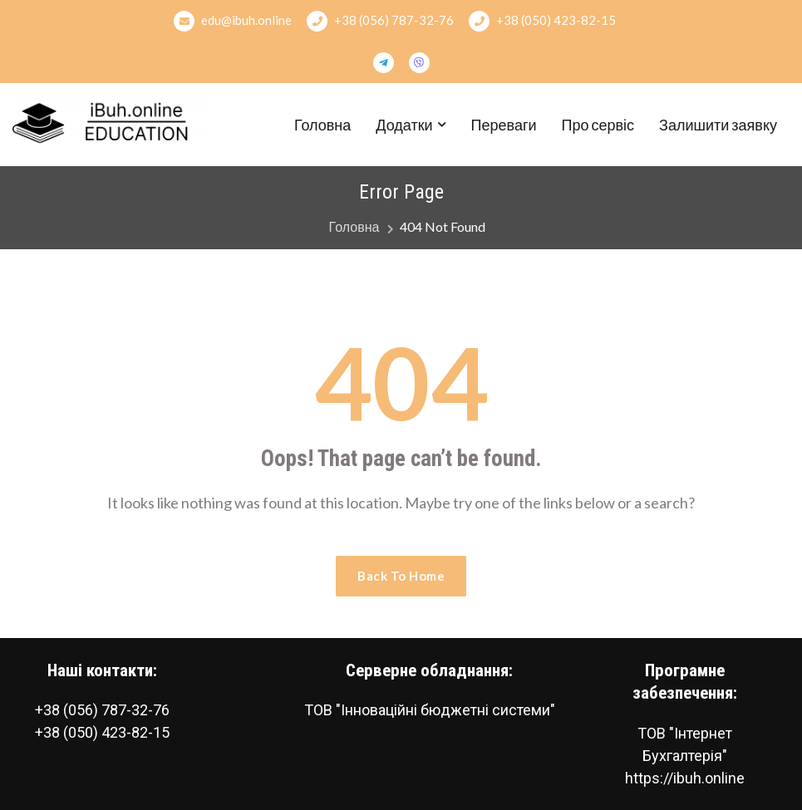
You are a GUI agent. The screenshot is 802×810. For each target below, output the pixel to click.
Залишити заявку (718, 124)
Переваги (504, 124)
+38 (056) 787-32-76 (380, 21)
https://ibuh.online (685, 778)
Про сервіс (598, 124)
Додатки (404, 124)
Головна (322, 124)
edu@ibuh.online (233, 21)
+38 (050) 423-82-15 (542, 21)
